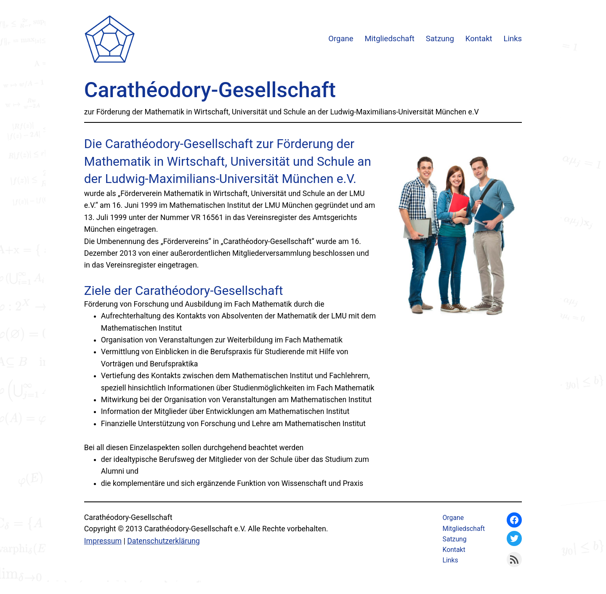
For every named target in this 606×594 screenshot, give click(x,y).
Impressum (103, 541)
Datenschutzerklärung (163, 541)
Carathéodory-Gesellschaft (210, 90)
